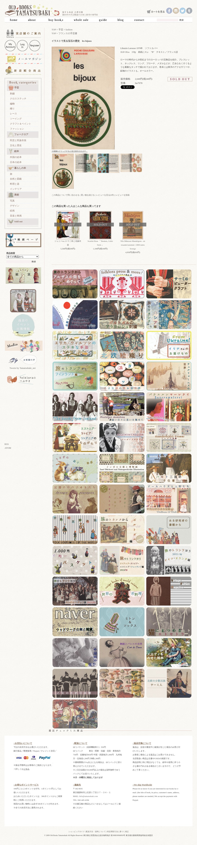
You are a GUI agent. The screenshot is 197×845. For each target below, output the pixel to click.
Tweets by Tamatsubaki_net (23, 368)
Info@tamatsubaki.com (88, 796)
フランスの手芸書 (67, 33)
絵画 (12, 210)
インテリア (16, 189)
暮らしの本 (17, 168)
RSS (7, 444)
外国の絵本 (16, 157)
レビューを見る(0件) (105, 195)
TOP (54, 29)
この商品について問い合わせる (65, 195)
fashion (69, 29)
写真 (12, 200)
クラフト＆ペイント (20, 123)
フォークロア (18, 134)
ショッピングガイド (76, 832)
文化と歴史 (16, 145)
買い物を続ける (88, 195)
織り (12, 108)
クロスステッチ (18, 98)
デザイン (14, 205)
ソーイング (16, 118)
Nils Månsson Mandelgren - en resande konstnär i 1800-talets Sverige (133, 245)
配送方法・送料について (96, 832)
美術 (13, 195)
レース (13, 113)
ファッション (17, 128)
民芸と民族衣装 (18, 140)
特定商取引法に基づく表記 (118, 832)
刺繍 (12, 93)
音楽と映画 (16, 215)
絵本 (13, 151)
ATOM (8, 448)
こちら (26, 769)
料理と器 (14, 184)
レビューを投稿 (123, 195)
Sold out (15, 221)
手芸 (13, 88)
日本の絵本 (16, 162)
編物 (12, 103)
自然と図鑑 (16, 178)
